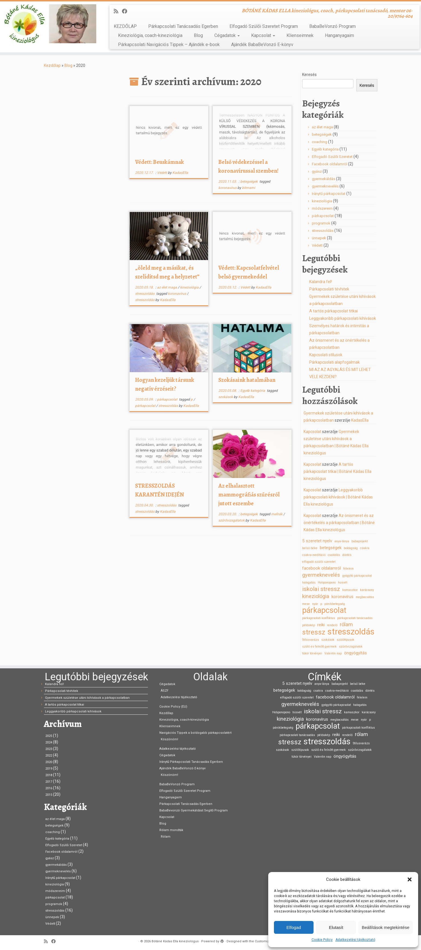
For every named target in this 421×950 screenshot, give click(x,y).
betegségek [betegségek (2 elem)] (330, 547)
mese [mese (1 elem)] (306, 604)
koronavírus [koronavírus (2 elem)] (342, 596)
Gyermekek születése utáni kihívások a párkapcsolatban (87, 698)
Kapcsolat (263, 35)
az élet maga (167, 287)
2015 (48, 795)
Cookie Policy (322, 940)
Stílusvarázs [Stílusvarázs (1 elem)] (310, 640)
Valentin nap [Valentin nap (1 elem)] (333, 653)
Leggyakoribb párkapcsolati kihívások (342, 318)
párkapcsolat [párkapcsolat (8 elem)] (324, 610)
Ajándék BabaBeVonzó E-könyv (262, 44)
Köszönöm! (169, 739)
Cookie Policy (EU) (173, 706)
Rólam (165, 836)
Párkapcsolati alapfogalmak (334, 362)
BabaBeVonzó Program (332, 26)
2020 (48, 762)
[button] (409, 879)
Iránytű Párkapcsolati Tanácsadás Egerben (191, 762)
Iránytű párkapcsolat (328, 193)
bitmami (248, 188)
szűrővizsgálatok (231, 520)
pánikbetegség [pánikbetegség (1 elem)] (334, 604)
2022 (48, 755)
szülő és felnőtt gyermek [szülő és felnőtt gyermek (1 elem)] (319, 646)
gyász (317, 171)
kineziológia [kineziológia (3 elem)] (315, 596)
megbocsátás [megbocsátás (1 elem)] (365, 597)
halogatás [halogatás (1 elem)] (309, 582)
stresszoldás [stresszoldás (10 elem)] (351, 631)
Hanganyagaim (339, 35)
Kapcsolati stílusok (325, 355)
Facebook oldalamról (329, 164)
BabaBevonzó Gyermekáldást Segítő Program (193, 810)
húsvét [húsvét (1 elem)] (342, 582)
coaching (319, 142)
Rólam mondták (171, 830)
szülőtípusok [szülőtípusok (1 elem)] (345, 640)
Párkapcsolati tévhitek (329, 289)
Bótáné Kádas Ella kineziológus (175, 941)
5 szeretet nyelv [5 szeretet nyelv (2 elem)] (317, 540)
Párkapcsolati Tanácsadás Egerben (183, 26)
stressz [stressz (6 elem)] (313, 632)
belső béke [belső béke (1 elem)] (310, 548)
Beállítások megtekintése (385, 927)
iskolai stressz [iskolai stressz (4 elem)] (321, 589)
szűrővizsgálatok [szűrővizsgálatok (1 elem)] (351, 646)
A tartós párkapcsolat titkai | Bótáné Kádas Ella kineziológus (337, 471)
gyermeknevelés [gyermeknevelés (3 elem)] (321, 575)
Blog (198, 35)
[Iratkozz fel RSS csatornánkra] (118, 11)
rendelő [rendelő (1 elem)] (332, 625)
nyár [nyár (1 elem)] (315, 604)
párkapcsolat (167, 399)
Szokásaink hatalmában (246, 380)
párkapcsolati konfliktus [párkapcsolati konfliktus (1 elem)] (318, 618)
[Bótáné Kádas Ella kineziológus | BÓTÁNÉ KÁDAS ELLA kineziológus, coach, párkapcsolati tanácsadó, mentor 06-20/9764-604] (48, 23)
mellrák (277, 514)
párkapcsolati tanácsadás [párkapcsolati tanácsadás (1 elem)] (355, 618)
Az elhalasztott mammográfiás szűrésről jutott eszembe (249, 494)
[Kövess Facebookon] (126, 11)
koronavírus (227, 188)
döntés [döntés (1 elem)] (346, 555)
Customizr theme (268, 941)
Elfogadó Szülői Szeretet (332, 156)
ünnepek (319, 238)
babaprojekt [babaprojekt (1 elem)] (359, 541)
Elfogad (293, 927)
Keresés (309, 74)
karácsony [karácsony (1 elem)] (367, 590)
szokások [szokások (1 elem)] (327, 640)
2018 (48, 775)
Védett (162, 173)
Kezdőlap (52, 65)
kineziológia (190, 287)
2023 (48, 749)
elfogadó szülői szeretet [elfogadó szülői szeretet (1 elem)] (318, 562)
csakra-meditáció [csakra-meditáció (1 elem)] (314, 555)
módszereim (322, 208)
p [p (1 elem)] (321, 604)
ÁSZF (164, 691)
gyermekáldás (323, 179)
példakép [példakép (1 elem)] (308, 625)
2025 (48, 736)
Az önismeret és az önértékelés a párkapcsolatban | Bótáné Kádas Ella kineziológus (339, 522)
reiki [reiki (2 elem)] (321, 624)
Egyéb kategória (253, 391)
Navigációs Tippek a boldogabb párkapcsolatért (195, 733)
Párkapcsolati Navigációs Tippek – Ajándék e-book (169, 44)
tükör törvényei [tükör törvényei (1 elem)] (312, 653)
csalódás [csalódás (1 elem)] (334, 555)
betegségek (249, 182)
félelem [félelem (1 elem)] (348, 568)
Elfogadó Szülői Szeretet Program (263, 26)
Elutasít (336, 927)
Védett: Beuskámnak (159, 162)
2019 (48, 768)
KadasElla (180, 173)
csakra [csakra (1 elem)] (364, 548)
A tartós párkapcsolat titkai (333, 311)
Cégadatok (227, 35)
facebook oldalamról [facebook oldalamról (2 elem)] (321, 568)
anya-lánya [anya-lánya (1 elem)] (341, 541)
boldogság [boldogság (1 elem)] (351, 548)
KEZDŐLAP (125, 26)
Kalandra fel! (320, 281)
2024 (48, 742)
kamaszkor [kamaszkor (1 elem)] (350, 590)
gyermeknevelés (325, 186)
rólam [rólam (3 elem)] (346, 624)
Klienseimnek (300, 35)
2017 (48, 782)
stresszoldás (145, 294)
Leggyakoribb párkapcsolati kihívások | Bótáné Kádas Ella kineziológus (338, 497)
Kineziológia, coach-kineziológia (150, 35)
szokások (226, 397)
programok (321, 223)
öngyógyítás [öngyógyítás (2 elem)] (355, 653)
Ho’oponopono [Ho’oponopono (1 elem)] (327, 582)
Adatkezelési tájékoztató (355, 940)
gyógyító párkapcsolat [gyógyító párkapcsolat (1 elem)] (357, 576)
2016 (48, 788)
